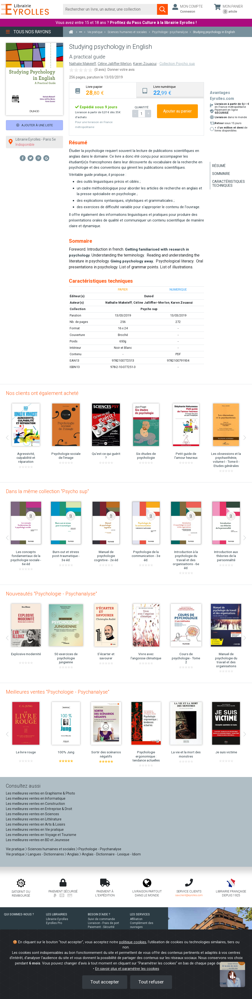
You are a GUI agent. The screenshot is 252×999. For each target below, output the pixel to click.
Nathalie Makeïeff (82, 64)
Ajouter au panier (177, 111)
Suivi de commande (101, 919)
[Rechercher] (110, 9)
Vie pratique (15, 849)
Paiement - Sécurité (101, 927)
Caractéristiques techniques (228, 183)
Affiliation (136, 919)
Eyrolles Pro (54, 923)
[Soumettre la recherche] (162, 9)
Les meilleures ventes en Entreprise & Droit (39, 809)
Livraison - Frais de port (103, 923)
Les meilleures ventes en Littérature (34, 819)
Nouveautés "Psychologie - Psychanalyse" (51, 594)
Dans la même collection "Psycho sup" (47, 491)
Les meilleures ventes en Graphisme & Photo (40, 793)
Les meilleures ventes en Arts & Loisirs (35, 824)
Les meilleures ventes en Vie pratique (35, 830)
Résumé (219, 166)
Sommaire (221, 174)
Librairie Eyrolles (57, 919)
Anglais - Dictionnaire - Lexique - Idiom (111, 854)
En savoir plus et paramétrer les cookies (127, 969)
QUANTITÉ (141, 107)
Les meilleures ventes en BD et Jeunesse (37, 840)
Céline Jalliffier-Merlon (114, 64)
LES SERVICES (140, 914)
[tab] (103, 90)
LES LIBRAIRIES (56, 914)
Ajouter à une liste (34, 125)
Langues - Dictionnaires (46, 854)
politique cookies (132, 942)
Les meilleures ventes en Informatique (35, 798)
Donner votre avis (121, 70)
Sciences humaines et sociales (51, 849)
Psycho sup (149, 309)
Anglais (73, 854)
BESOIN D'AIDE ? (99, 914)
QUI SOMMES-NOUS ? (19, 914)
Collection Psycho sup (177, 64)
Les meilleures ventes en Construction (35, 804)
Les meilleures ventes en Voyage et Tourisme (41, 835)
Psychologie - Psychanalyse (100, 849)
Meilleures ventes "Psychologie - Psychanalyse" (57, 692)
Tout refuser (151, 982)
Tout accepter (104, 982)
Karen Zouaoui (145, 64)
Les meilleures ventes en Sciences (32, 814)
